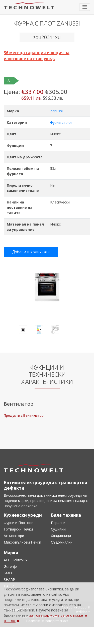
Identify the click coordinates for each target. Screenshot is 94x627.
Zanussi (56, 111)
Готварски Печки (18, 529)
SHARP (9, 579)
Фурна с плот (61, 122)
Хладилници (61, 535)
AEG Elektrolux (15, 560)
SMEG (9, 573)
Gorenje (10, 566)
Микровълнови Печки (22, 542)
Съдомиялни (61, 542)
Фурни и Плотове (18, 522)
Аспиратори (14, 535)
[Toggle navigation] (84, 7)
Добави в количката (31, 252)
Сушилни (58, 529)
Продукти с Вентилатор (24, 415)
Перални (58, 522)
